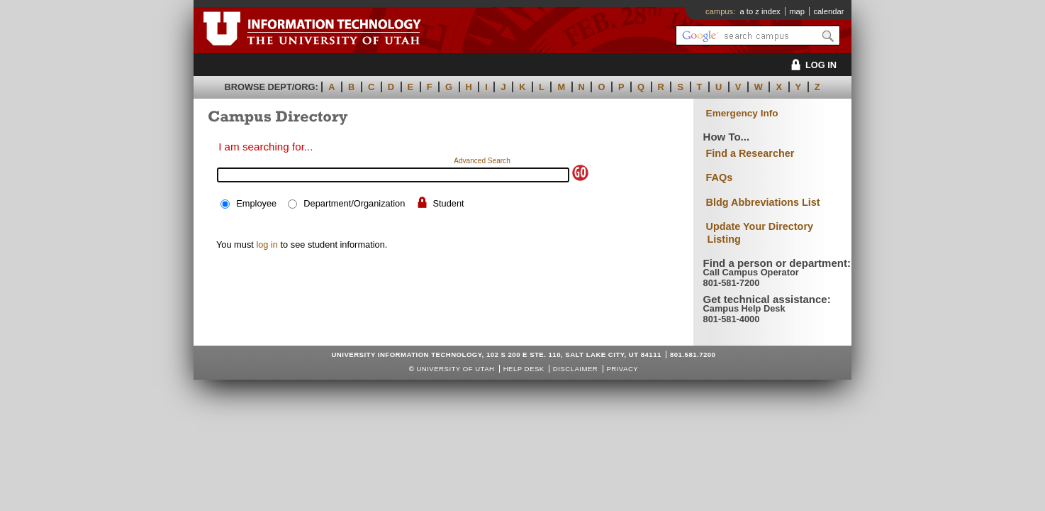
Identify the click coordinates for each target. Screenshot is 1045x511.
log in (267, 244)
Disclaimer (575, 369)
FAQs (719, 177)
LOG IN (811, 65)
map (797, 11)
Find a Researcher (750, 153)
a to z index (760, 11)
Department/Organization (354, 203)
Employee (256, 203)
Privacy (622, 369)
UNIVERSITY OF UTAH (455, 369)
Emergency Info (742, 113)
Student (448, 203)
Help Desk (523, 369)
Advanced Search (482, 161)
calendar (828, 11)
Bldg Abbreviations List (763, 202)
